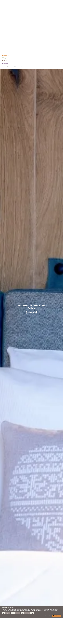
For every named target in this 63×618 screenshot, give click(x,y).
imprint (18, 120)
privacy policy (23, 120)
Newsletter (7, 120)
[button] (6, 613)
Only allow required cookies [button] (45, 615)
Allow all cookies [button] (56, 615)
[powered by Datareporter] (62, 608)
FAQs (15, 120)
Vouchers (12, 120)
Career (3, 120)
